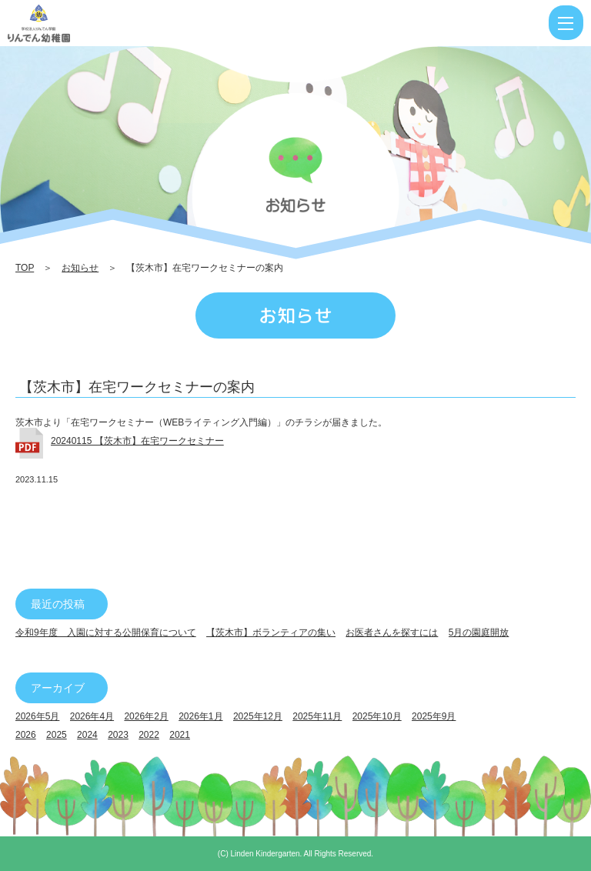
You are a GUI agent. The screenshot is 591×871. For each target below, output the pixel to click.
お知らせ (80, 267)
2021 (179, 734)
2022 (149, 734)
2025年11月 (317, 716)
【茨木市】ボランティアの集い (271, 632)
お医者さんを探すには (392, 632)
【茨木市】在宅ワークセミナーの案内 (137, 387)
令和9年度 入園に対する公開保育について (105, 632)
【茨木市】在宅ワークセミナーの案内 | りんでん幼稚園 (87, 23)
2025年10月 (377, 716)
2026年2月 (146, 716)
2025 (56, 734)
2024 (87, 734)
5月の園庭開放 (479, 632)
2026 (25, 734)
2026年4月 (92, 716)
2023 (118, 734)
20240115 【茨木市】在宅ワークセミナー (137, 441)
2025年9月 (434, 716)
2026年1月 (200, 716)
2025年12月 (257, 716)
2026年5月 (37, 716)
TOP (24, 267)
